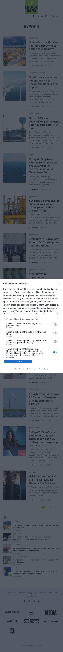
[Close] (59, 283)
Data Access (31, 369)
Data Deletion (19, 369)
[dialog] (31, 326)
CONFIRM (18, 361)
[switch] (55, 324)
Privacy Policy (43, 369)
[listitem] (31, 319)
